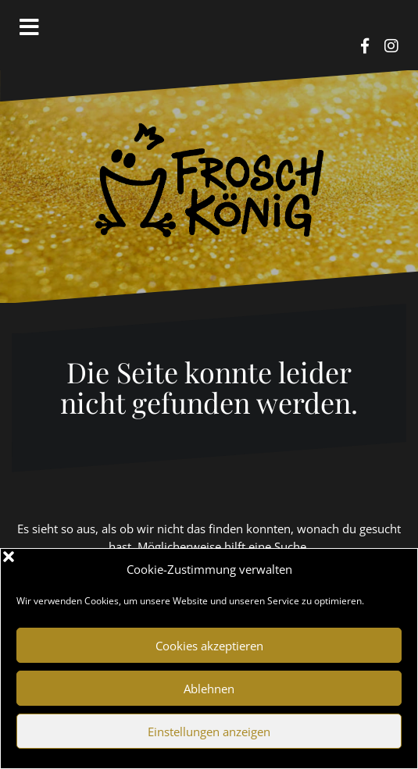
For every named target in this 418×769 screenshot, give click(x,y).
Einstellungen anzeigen (209, 731)
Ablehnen (209, 688)
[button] (394, 569)
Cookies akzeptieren (209, 645)
